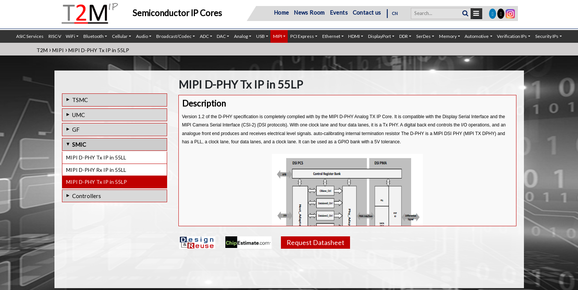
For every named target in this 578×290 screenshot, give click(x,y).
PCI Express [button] (302, 36)
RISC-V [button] (54, 36)
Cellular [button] (120, 36)
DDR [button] (403, 36)
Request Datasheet (315, 242)
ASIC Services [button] (30, 36)
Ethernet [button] (331, 36)
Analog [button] (241, 36)
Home (281, 12)
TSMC (80, 99)
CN (395, 13)
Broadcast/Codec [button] (174, 36)
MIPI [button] (277, 36)
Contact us (367, 12)
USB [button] (260, 36)
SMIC (79, 144)
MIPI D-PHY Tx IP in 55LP (96, 182)
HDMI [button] (354, 36)
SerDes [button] (423, 36)
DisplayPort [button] (379, 36)
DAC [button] (221, 36)
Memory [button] (448, 36)
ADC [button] (204, 36)
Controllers (86, 195)
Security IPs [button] (546, 36)
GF (76, 129)
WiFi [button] (70, 36)
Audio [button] (142, 36)
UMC (78, 114)
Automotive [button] (477, 36)
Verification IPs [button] (512, 36)
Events (339, 12)
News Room (309, 12)
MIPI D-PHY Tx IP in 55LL (96, 157)
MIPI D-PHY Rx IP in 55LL (96, 170)
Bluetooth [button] (93, 36)
